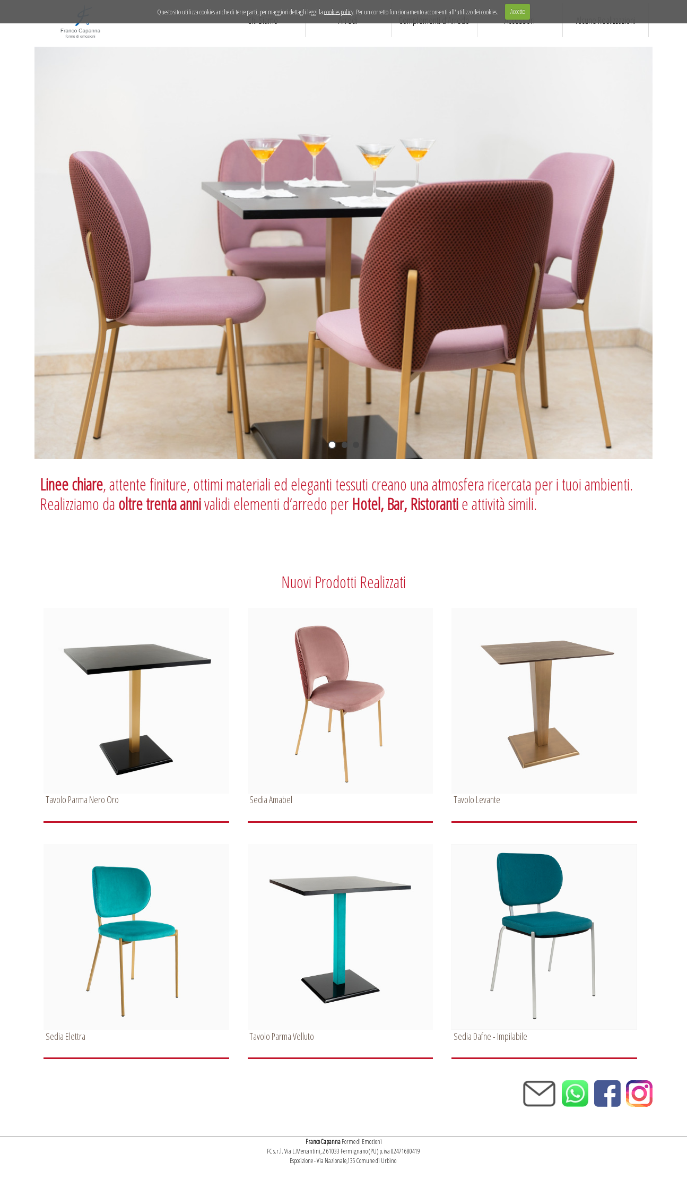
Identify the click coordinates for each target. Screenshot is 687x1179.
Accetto (517, 11)
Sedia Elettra (65, 1036)
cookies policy (338, 11)
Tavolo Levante (477, 799)
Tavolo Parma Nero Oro (82, 799)
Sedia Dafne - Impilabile (490, 1036)
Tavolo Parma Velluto (281, 1036)
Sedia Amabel (270, 799)
